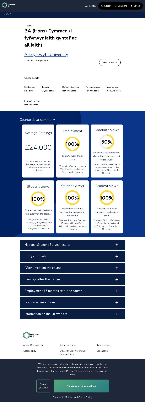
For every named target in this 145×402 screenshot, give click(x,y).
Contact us (102, 351)
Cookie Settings (43, 386)
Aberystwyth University (46, 54)
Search (106, 5)
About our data (68, 345)
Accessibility (29, 351)
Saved (135, 5)
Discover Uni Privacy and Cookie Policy (72, 397)
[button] (7, 14)
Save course (109, 62)
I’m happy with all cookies (81, 386)
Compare (121, 5)
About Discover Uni (33, 345)
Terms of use (103, 345)
